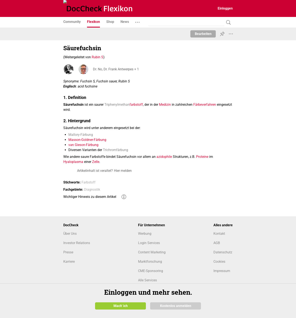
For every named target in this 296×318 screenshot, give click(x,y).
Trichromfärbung (115, 150)
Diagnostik (92, 189)
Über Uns (70, 234)
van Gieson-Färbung (83, 145)
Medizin (165, 105)
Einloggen (225, 8)
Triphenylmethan (117, 105)
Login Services (149, 243)
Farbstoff (88, 182)
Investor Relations (76, 243)
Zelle (95, 162)
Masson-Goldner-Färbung (87, 140)
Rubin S (97, 57)
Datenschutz (222, 252)
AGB (216, 243)
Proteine (202, 157)
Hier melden (123, 171)
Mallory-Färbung (80, 135)
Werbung (144, 234)
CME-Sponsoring (150, 271)
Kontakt (219, 234)
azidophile (164, 157)
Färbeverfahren (204, 105)
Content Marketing (152, 252)
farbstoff (136, 105)
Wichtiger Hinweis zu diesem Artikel (89, 197)
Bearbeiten (203, 34)
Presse (68, 252)
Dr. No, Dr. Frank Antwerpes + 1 (116, 69)
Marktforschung (150, 262)
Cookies (219, 262)
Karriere (69, 262)
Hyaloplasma (73, 162)
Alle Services (147, 280)
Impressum (221, 271)
